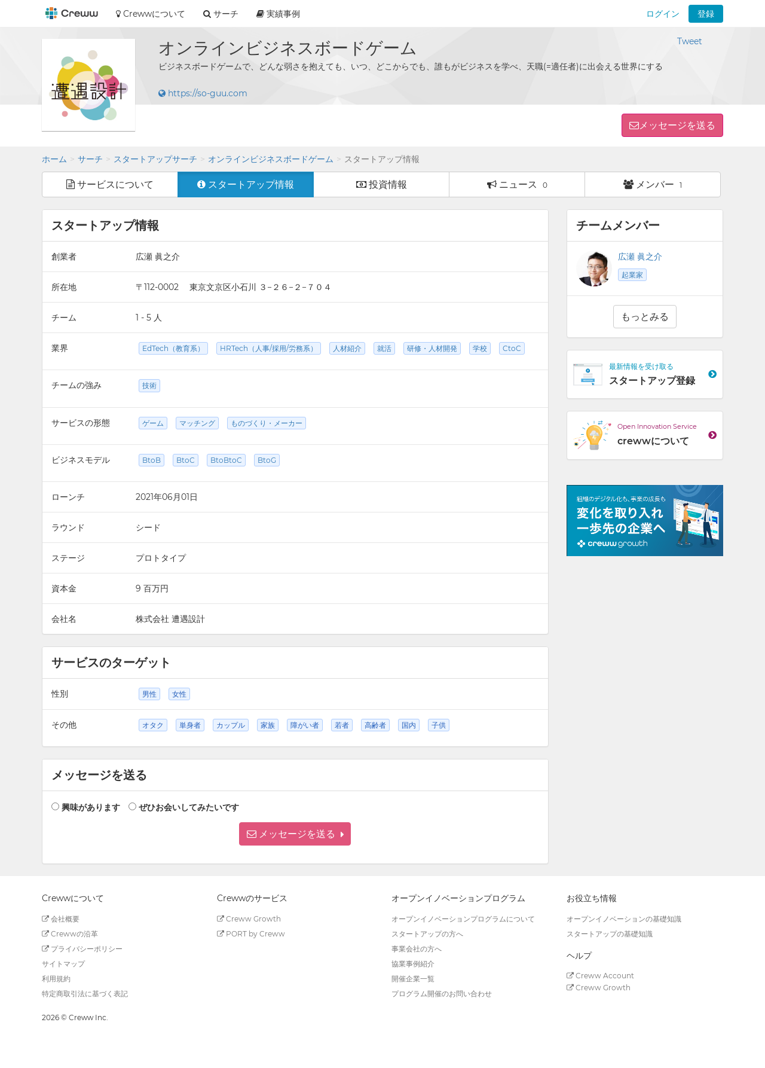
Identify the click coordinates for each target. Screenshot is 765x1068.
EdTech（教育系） (173, 348)
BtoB (151, 460)
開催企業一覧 (412, 978)
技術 (149, 385)
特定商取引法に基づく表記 (85, 993)
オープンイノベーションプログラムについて (463, 918)
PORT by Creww (251, 933)
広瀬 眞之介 (640, 256)
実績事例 (278, 13)
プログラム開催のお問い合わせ (441, 993)
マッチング (197, 423)
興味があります (91, 807)
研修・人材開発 (432, 348)
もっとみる (645, 316)
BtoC (185, 460)
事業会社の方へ (416, 948)
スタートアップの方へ (427, 933)
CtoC (512, 348)
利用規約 (56, 978)
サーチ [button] (220, 13)
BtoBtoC (226, 460)
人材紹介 (347, 348)
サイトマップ (63, 963)
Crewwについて (150, 13)
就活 (384, 348)
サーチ (90, 159)
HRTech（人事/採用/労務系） (268, 348)
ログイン (663, 13)
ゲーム (153, 423)
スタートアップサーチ (155, 159)
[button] (295, 834)
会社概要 (60, 918)
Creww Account (600, 975)
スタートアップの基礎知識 (610, 933)
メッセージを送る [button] (677, 125)
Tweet (689, 41)
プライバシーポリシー (82, 948)
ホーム (54, 159)
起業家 (632, 274)
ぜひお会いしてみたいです (189, 807)
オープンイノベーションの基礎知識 (624, 918)
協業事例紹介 (412, 963)
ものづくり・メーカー (266, 423)
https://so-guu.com (202, 93)
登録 (705, 13)
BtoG (267, 460)
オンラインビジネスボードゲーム (270, 159)
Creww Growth (249, 918)
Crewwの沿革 (70, 933)
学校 (480, 348)
